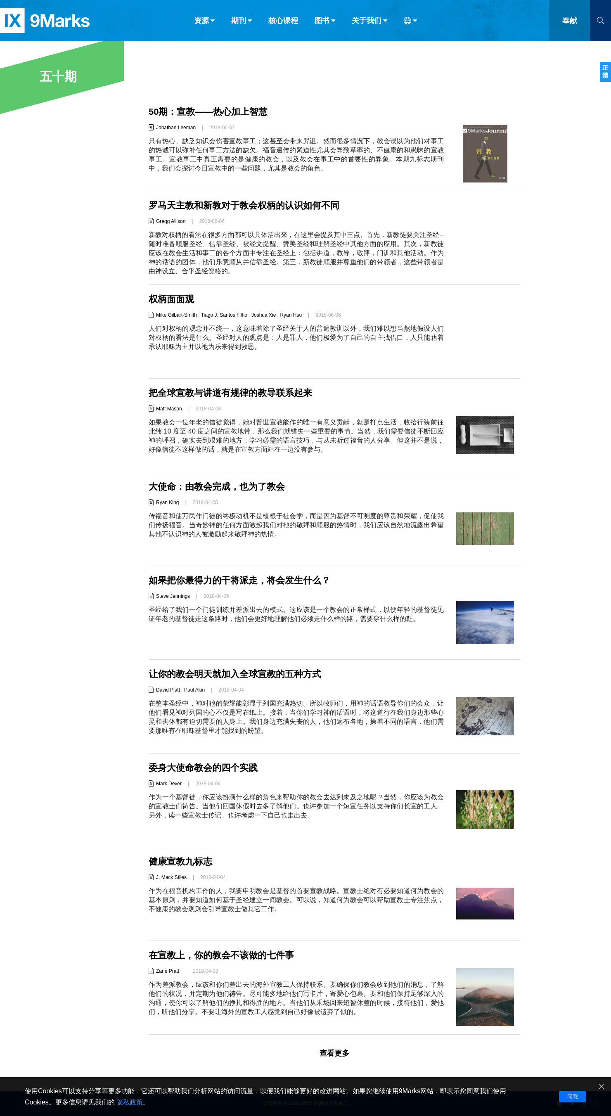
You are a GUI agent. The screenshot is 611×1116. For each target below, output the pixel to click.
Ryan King (167, 502)
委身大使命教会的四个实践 (203, 768)
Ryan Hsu (291, 315)
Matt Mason (169, 409)
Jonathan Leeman (176, 127)
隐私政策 (129, 1102)
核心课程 (283, 24)
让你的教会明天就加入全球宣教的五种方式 (235, 674)
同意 (572, 1096)
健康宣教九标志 (180, 861)
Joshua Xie (263, 315)
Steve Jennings (173, 596)
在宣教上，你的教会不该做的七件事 (221, 955)
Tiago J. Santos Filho (224, 315)
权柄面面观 (171, 299)
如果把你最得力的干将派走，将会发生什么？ (239, 580)
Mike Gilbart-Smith (176, 315)
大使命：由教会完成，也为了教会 (217, 486)
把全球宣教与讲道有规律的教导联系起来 (230, 393)
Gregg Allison (170, 221)
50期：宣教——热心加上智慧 (208, 112)
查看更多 (334, 1053)
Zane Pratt (167, 971)
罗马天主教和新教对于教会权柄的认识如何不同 (244, 205)
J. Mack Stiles (171, 877)
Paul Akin (194, 690)
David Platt (168, 690)
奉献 (569, 24)
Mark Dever (169, 784)
